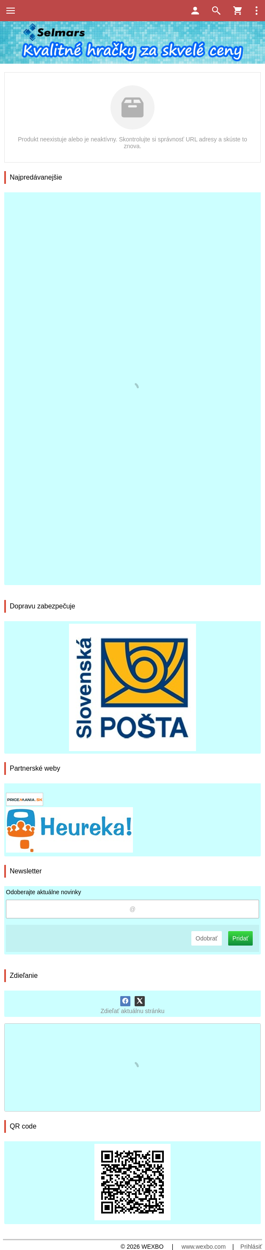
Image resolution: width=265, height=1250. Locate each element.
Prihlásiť (251, 1246)
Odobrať (207, 938)
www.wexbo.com (204, 1246)
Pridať (240, 938)
